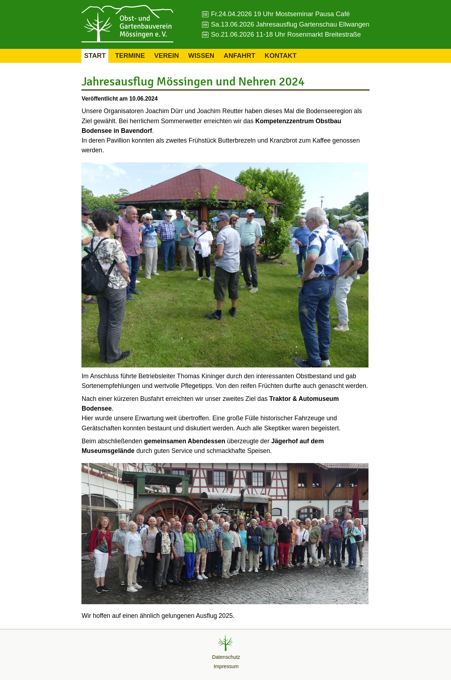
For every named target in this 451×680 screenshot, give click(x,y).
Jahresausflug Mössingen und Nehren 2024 (193, 81)
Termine (130, 55)
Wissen (201, 55)
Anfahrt (239, 55)
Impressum (226, 666)
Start (94, 55)
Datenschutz (226, 657)
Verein (166, 55)
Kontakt (281, 55)
